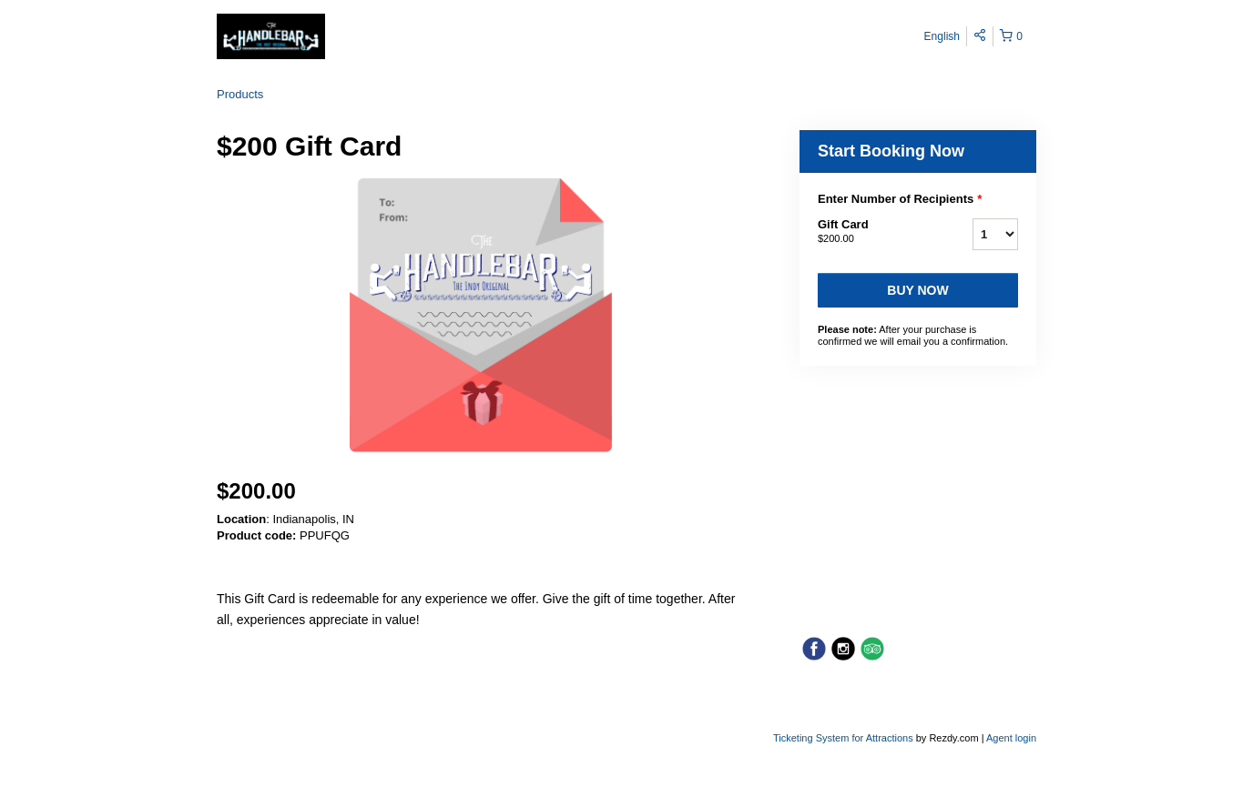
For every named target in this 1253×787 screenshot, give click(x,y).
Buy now (917, 290)
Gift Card (872, 232)
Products (240, 94)
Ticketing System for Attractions (844, 737)
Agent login (1011, 737)
